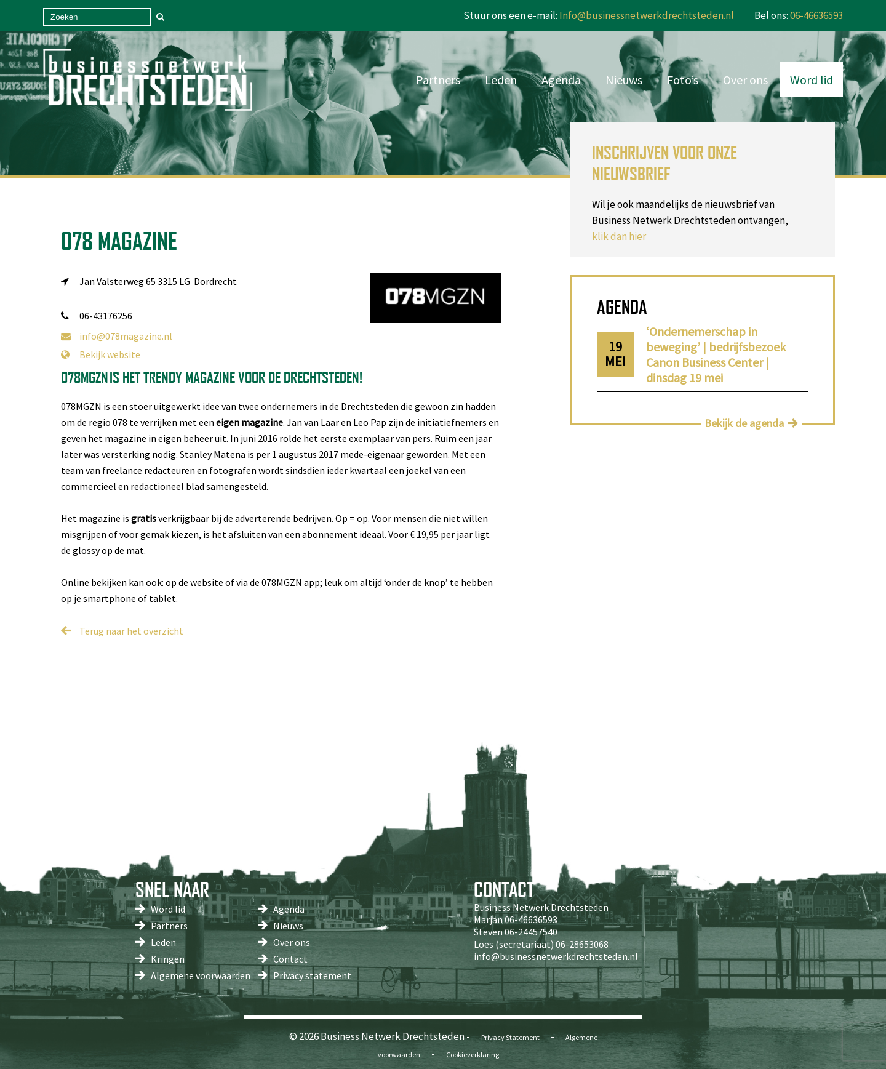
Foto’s (682, 79)
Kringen (168, 959)
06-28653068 (582, 944)
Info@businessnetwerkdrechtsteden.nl (646, 15)
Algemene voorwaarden (200, 975)
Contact (290, 959)
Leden (501, 79)
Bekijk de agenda (744, 423)
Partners (438, 79)
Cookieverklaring (472, 1054)
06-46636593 (816, 15)
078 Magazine (119, 241)
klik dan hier (619, 236)
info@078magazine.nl (116, 336)
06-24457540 (531, 932)
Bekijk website (100, 354)
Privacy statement (312, 975)
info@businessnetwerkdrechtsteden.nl (556, 956)
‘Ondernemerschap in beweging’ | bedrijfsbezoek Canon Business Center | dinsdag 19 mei (716, 354)
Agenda (561, 79)
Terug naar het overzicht (131, 631)
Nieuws (623, 79)
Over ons (745, 79)
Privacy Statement (510, 1037)
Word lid (811, 79)
